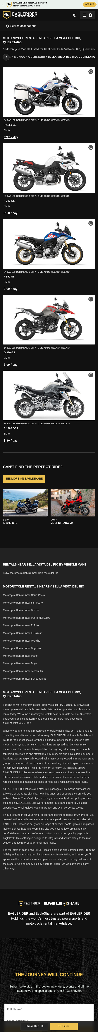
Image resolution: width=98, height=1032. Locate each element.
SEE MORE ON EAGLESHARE (24, 479)
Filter (64, 1026)
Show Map (34, 1026)
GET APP (90, 4)
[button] (49, 103)
